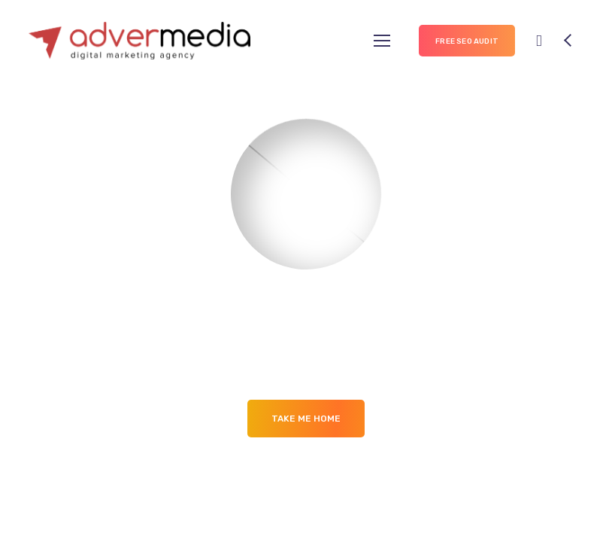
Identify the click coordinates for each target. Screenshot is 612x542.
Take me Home (306, 418)
